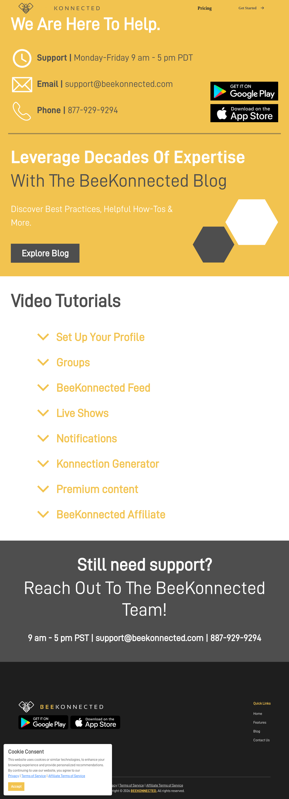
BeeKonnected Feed (93, 387)
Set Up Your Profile (90, 337)
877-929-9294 (93, 110)
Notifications (76, 438)
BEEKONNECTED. (144, 791)
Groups (63, 362)
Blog (256, 731)
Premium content (87, 489)
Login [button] (222, 8)
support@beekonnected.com (149, 638)
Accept (16, 786)
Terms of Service (33, 776)
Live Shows (72, 413)
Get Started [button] (251, 8)
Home (257, 714)
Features (259, 722)
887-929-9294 (235, 638)
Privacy (13, 776)
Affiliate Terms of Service (66, 776)
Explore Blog (45, 253)
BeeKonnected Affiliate (100, 514)
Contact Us (261, 740)
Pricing (205, 8)
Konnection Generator (97, 463)
